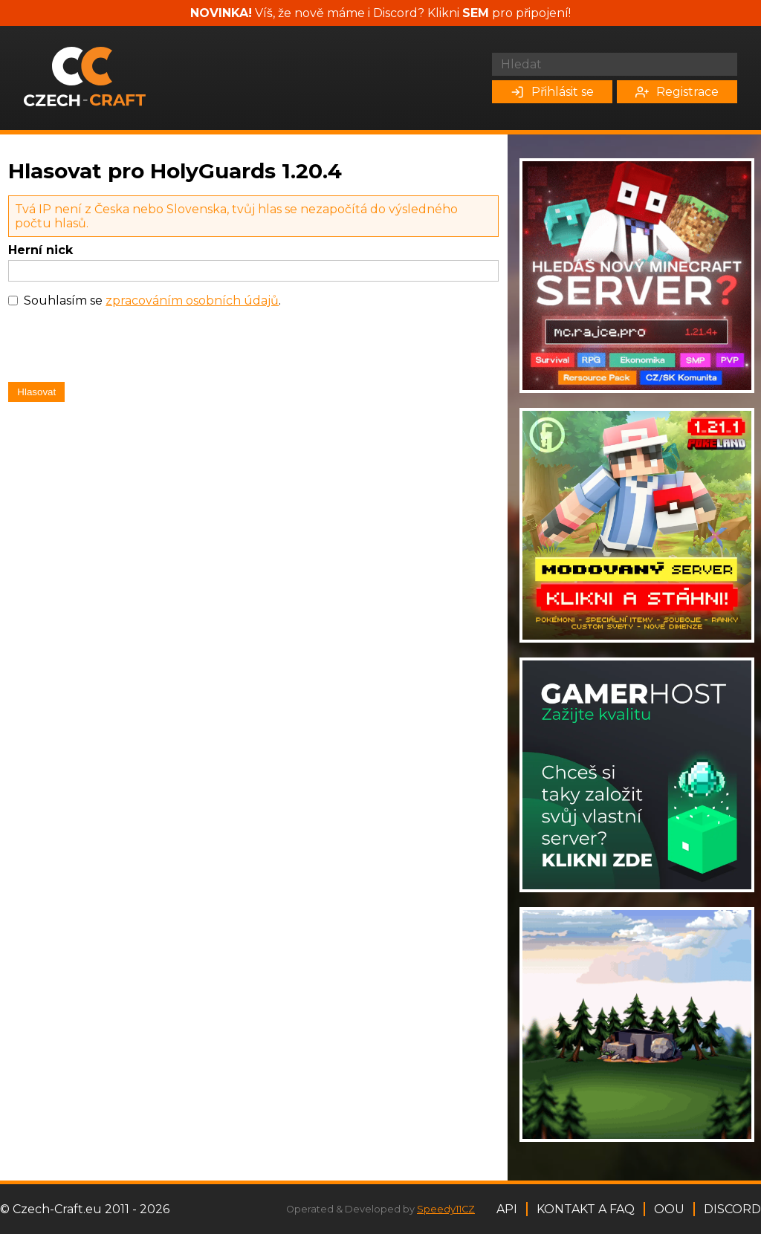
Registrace (677, 92)
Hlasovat (36, 391)
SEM (475, 13)
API (506, 1209)
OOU (669, 1209)
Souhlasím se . (152, 300)
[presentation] (121, 348)
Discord (732, 1209)
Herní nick (40, 250)
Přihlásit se (552, 92)
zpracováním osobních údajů (192, 300)
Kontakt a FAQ (586, 1209)
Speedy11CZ (446, 1209)
